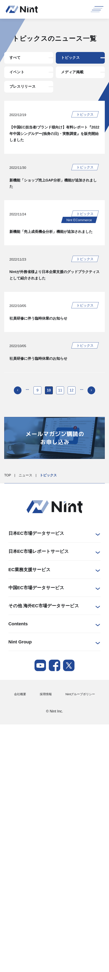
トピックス (71, 58)
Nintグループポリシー (78, 713)
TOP (7, 494)
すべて (16, 58)
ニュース (25, 494)
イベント (18, 73)
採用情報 (45, 713)
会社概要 (21, 713)
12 (72, 408)
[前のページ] (16, 408)
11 (60, 408)
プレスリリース (24, 89)
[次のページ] (93, 408)
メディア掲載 (73, 73)
